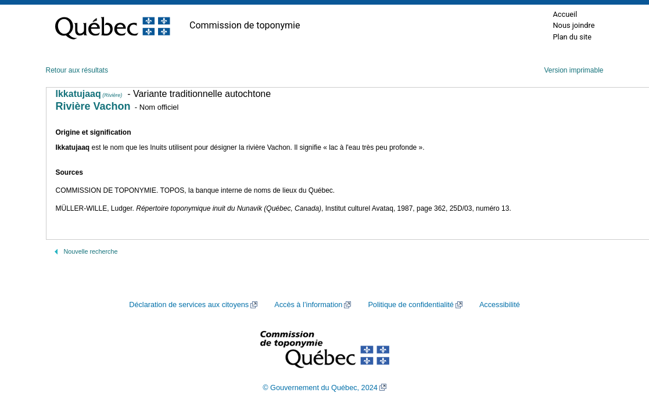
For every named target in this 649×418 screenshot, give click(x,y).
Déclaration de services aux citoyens (189, 305)
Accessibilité (499, 305)
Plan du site (572, 37)
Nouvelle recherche (91, 251)
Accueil (565, 14)
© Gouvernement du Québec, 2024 (320, 388)
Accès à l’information (308, 305)
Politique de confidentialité (410, 305)
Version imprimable (573, 70)
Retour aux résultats (77, 70)
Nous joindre (573, 25)
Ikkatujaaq (89, 94)
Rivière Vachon (93, 106)
